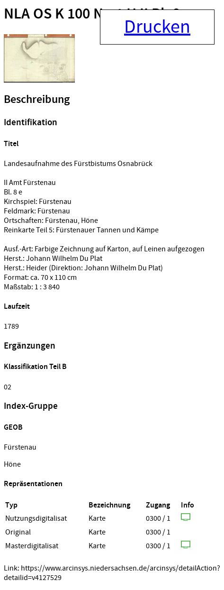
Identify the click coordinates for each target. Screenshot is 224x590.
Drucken (157, 27)
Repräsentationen (33, 484)
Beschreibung (37, 99)
